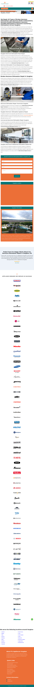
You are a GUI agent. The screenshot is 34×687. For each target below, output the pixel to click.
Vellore (19, 636)
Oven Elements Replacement (12, 666)
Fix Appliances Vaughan (22, 685)
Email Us (9, 679)
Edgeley (3, 633)
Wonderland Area (21, 642)
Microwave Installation (11, 670)
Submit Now (17, 176)
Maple (3, 639)
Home (1, 10)
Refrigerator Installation (11, 671)
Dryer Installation (10, 669)
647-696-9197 (10, 681)
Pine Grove (3, 642)
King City (3, 636)
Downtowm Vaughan (21, 639)
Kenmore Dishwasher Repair (6, 10)
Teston (19, 633)
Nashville (3, 641)
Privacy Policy (9, 673)
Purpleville (3, 644)
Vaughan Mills (20, 641)
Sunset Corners (20, 632)
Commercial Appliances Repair (12, 662)
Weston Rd (20, 638)
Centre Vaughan (20, 635)
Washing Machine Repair (11, 667)
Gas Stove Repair (10, 663)
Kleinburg (3, 638)
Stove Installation (10, 672)
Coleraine (3, 632)
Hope (2, 635)
